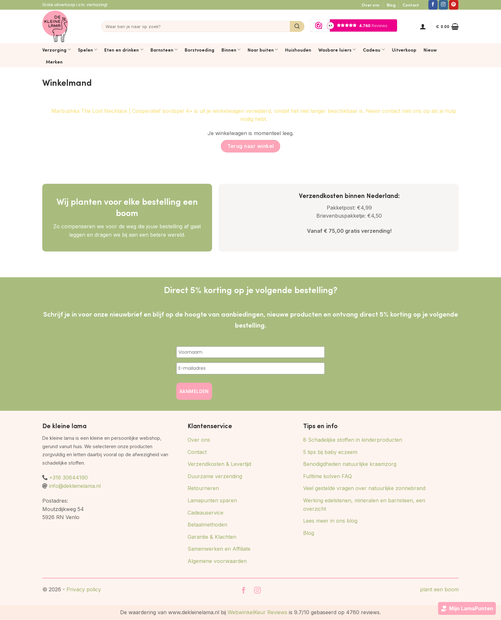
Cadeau (373, 49)
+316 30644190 (68, 477)
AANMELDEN (194, 391)
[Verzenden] (297, 26)
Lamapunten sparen (212, 500)
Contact (411, 5)
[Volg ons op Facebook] (433, 5)
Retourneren (203, 488)
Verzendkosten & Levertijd (219, 464)
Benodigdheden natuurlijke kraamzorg (349, 464)
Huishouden (298, 49)
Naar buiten (263, 49)
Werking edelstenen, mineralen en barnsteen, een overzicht (364, 504)
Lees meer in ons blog (330, 520)
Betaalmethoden (207, 524)
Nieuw (430, 49)
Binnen (230, 49)
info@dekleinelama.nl (75, 486)
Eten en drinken (123, 49)
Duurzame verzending (215, 476)
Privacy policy (83, 589)
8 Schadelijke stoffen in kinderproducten (352, 440)
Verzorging (56, 49)
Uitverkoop (404, 49)
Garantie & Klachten (212, 537)
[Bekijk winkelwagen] (447, 26)
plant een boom (439, 589)
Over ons (370, 5)
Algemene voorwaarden (217, 561)
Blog (391, 5)
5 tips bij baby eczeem (330, 452)
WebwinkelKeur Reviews (257, 612)
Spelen (87, 49)
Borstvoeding (199, 49)
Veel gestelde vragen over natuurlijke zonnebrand (364, 488)
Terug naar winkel (250, 146)
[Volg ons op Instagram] (443, 5)
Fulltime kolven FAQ (327, 476)
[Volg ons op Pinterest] (453, 5)
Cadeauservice (205, 512)
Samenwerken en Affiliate (219, 549)
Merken (54, 61)
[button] (423, 26)
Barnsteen (164, 49)
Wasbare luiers (337, 49)
